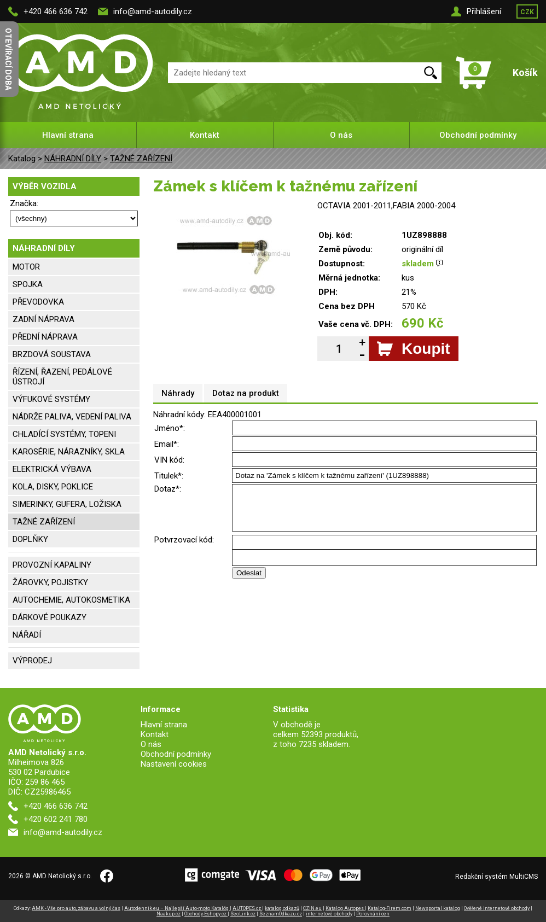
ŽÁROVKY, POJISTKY (50, 582)
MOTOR (26, 267)
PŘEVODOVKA (38, 302)
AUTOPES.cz (247, 908)
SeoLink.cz (242, 914)
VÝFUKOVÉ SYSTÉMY (51, 399)
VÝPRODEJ (32, 661)
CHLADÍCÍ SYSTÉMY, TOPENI (64, 434)
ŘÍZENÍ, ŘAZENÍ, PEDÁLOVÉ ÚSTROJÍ (62, 377)
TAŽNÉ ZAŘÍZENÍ (141, 159)
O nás (341, 135)
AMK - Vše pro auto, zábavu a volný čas (76, 908)
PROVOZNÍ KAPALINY (52, 565)
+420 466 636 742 (56, 11)
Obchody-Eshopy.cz (206, 914)
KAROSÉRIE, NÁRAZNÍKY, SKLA (69, 452)
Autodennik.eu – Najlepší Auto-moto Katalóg (177, 908)
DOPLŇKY (30, 539)
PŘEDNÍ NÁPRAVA (45, 337)
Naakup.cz (168, 914)
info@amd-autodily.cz (152, 11)
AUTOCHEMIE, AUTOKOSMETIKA (71, 600)
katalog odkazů (282, 908)
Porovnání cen (373, 914)
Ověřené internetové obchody (497, 908)
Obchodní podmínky (477, 135)
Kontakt (204, 135)
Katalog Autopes (345, 908)
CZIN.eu (312, 908)
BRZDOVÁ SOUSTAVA (52, 354)
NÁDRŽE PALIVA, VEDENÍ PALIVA (72, 417)
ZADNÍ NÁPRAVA (43, 319)
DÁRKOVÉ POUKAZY (49, 617)
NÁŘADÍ (27, 635)
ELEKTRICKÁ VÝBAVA (52, 469)
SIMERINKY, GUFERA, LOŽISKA (67, 504)
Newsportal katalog (437, 908)
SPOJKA (28, 284)
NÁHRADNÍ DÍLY (72, 159)
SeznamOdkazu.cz (280, 914)
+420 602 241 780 (56, 819)
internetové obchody (329, 914)
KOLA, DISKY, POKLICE (53, 487)
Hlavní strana (68, 135)
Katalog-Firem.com (389, 908)
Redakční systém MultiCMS (496, 876)
